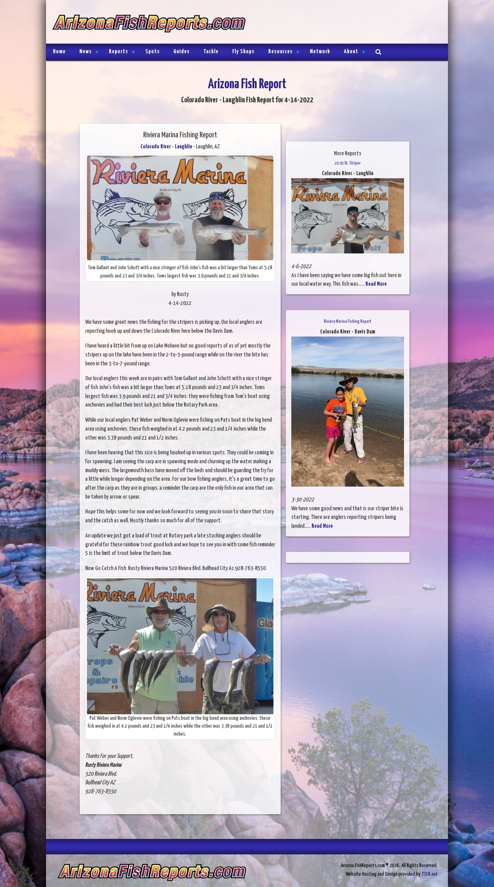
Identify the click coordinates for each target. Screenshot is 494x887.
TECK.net (430, 874)
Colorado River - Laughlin (166, 147)
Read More (376, 284)
